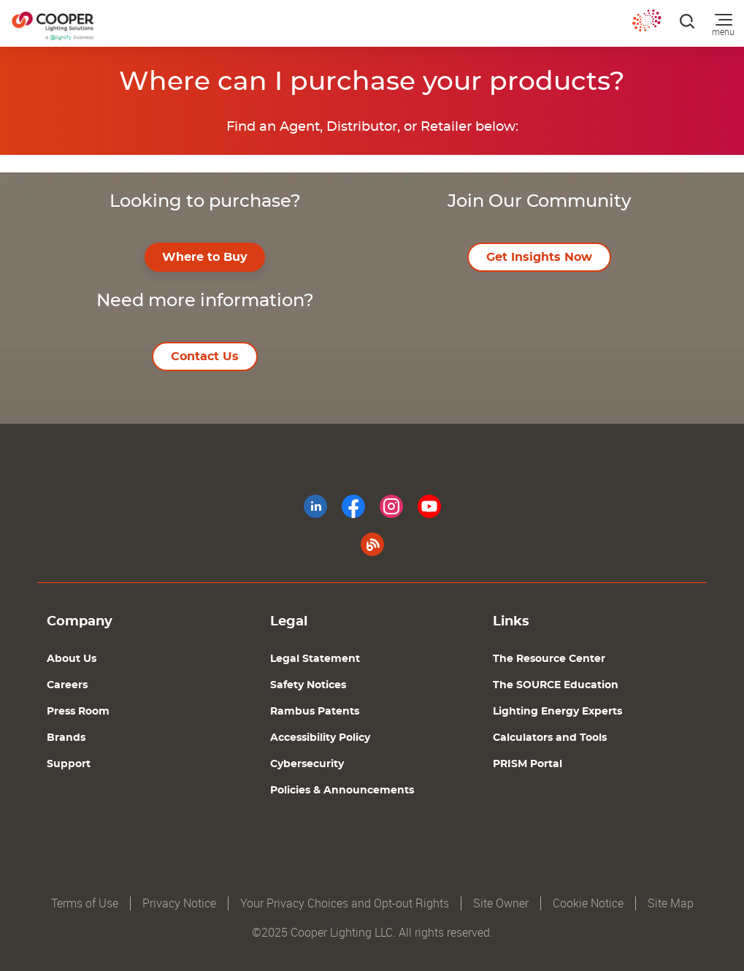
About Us (71, 659)
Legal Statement (315, 659)
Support (69, 764)
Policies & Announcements (342, 790)
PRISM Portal (527, 764)
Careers (67, 685)
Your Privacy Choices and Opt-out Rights (344, 903)
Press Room (78, 712)
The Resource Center (549, 659)
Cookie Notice (588, 903)
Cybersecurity (307, 764)
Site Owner (501, 903)
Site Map (671, 903)
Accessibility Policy (320, 738)
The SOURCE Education (555, 685)
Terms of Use (84, 903)
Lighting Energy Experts (557, 712)
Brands (66, 738)
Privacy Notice (179, 903)
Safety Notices (308, 685)
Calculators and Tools (550, 738)
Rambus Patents (314, 712)
